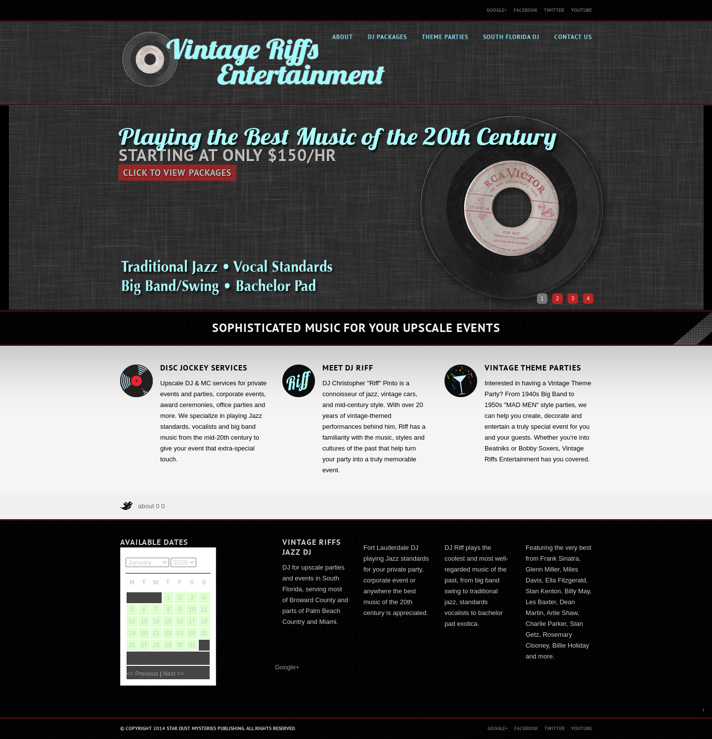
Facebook (525, 10)
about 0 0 (151, 506)
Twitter (554, 10)
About (342, 37)
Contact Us (573, 37)
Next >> (173, 673)
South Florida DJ (511, 37)
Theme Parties (445, 37)
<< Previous (142, 673)
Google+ (497, 10)
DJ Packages (387, 37)
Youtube (581, 10)
